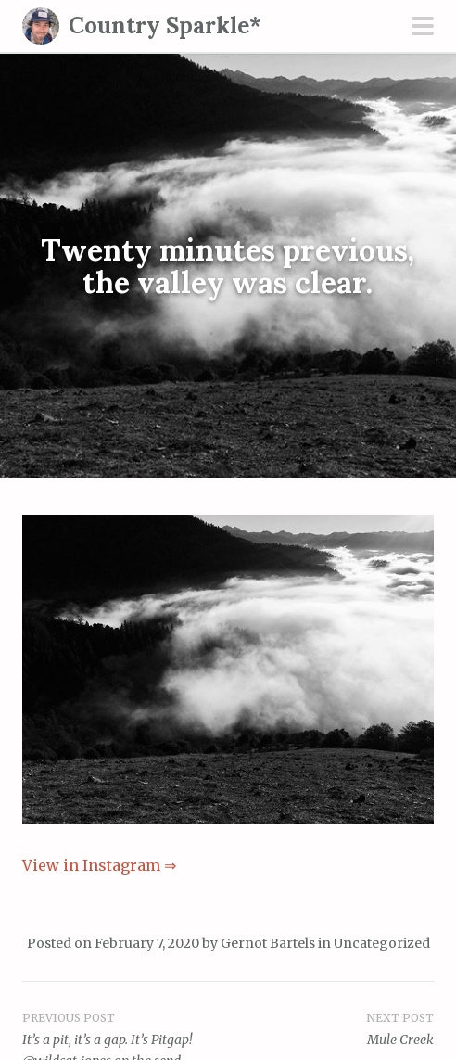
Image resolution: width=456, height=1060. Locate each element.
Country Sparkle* (165, 25)
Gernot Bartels (268, 943)
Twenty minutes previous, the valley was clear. (227, 265)
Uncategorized (382, 943)
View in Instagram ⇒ (99, 865)
